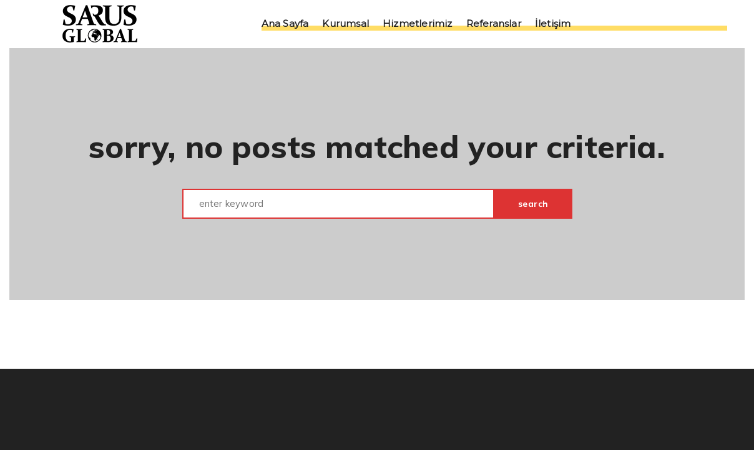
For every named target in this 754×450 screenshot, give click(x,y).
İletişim (553, 24)
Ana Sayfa (285, 24)
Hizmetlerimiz (418, 24)
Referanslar (493, 24)
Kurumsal (345, 24)
